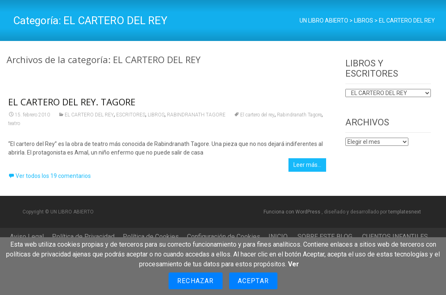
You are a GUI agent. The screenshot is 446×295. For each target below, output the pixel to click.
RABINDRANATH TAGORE (196, 117)
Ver (293, 264)
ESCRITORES (130, 117)
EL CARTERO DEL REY (89, 117)
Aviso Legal (27, 237)
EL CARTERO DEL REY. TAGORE (71, 104)
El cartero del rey (257, 117)
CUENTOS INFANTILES (395, 237)
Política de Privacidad (83, 237)
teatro (14, 125)
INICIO (278, 237)
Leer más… (307, 166)
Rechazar (195, 281)
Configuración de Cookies (223, 237)
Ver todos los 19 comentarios (53, 178)
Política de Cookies (151, 237)
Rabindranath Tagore (299, 117)
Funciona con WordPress (293, 212)
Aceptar (253, 281)
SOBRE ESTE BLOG (324, 237)
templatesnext (404, 212)
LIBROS (156, 117)
